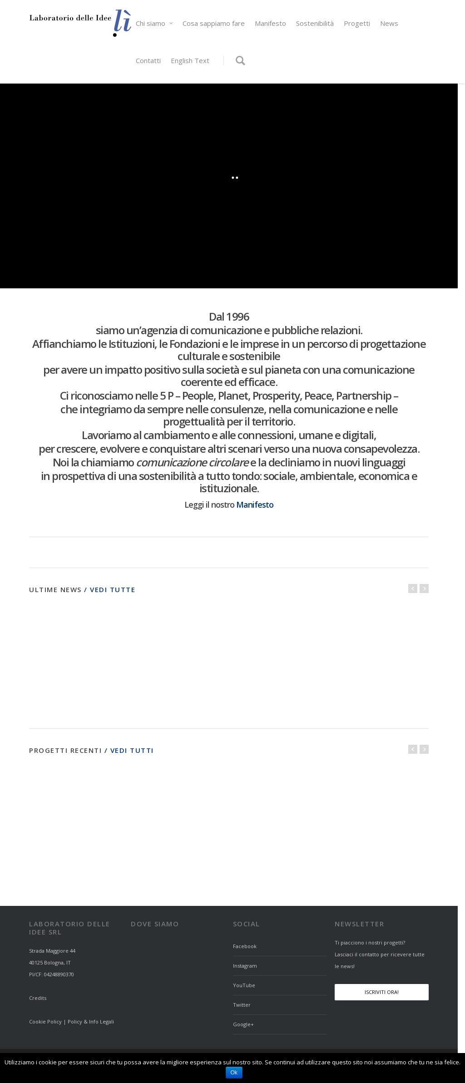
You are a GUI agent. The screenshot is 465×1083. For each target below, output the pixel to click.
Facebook (245, 946)
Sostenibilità (315, 23)
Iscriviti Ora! (382, 992)
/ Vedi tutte (109, 589)
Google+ (243, 1024)
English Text (190, 60)
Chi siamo (154, 23)
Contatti (148, 60)
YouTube (244, 985)
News (389, 23)
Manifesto (270, 23)
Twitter (242, 1004)
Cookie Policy (45, 1021)
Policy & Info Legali (91, 1021)
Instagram (245, 965)
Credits (37, 997)
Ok (234, 1072)
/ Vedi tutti (128, 750)
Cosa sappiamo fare (214, 23)
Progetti (357, 23)
